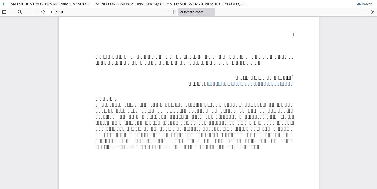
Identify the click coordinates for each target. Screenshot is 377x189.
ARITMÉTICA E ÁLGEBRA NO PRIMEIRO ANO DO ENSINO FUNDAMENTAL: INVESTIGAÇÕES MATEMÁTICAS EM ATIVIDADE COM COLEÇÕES (128, 4)
